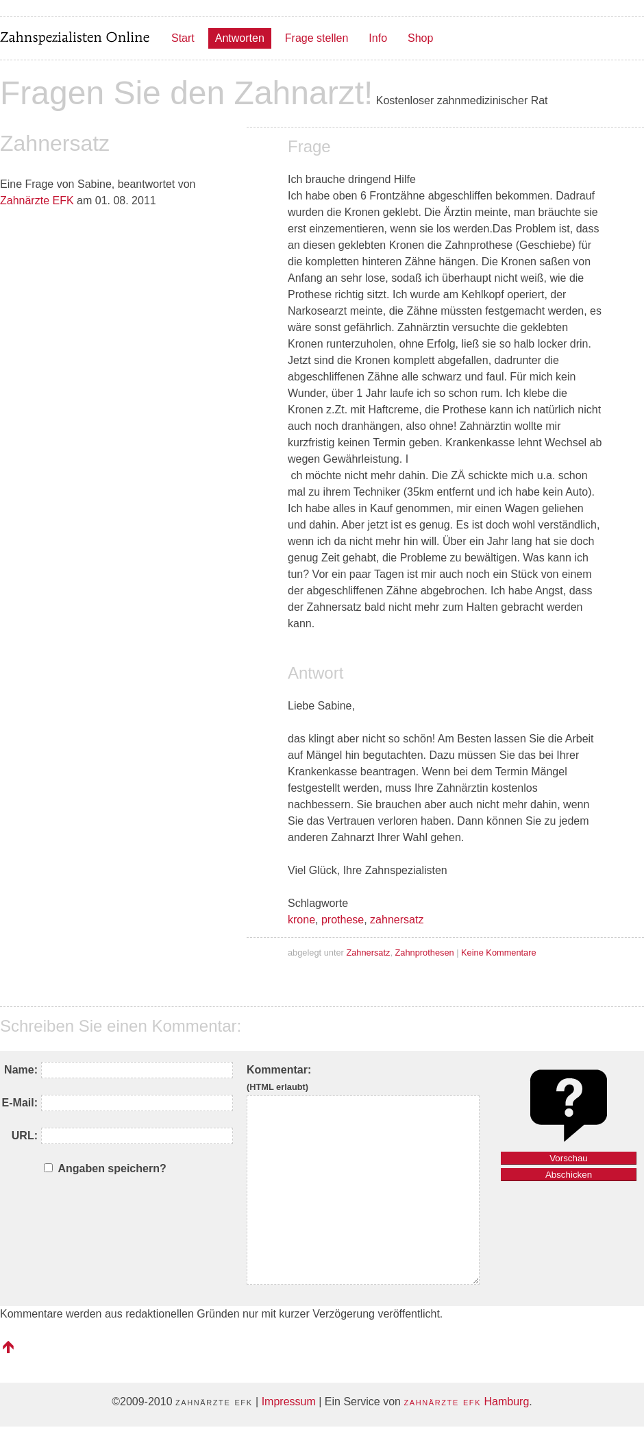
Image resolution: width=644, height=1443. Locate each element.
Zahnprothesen (424, 952)
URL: (25, 1135)
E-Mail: (20, 1102)
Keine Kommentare (498, 952)
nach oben (8, 1347)
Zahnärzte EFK (37, 200)
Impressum (289, 1401)
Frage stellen (317, 38)
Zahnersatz (368, 952)
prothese (342, 919)
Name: (21, 1070)
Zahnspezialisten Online (75, 38)
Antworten (239, 38)
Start (183, 38)
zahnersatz (396, 919)
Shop (420, 38)
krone (301, 919)
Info (378, 38)
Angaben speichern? (112, 1168)
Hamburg (466, 1401)
